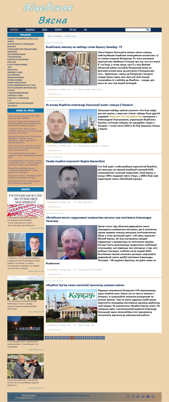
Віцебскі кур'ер (84, 146)
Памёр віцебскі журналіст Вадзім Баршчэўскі (75, 161)
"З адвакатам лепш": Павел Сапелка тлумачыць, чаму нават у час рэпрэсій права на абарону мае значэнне (25, 131)
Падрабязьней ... (55, 94)
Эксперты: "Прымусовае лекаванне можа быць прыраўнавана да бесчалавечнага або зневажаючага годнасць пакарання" (24, 123)
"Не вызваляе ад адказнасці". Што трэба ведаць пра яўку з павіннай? (23, 117)
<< (47, 338)
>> (102, 338)
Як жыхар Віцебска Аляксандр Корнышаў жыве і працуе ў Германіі (89, 105)
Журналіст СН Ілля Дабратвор (126, 116)
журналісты (95, 146)
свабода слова (96, 89)
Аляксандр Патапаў (85, 270)
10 (93, 338)
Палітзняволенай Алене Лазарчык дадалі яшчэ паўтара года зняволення (24, 182)
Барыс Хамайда (84, 89)
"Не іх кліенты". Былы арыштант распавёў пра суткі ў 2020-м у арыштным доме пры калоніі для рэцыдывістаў (24, 148)
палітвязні (98, 270)
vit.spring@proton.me (24, 398)
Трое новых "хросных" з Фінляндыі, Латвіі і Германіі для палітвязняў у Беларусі (25, 177)
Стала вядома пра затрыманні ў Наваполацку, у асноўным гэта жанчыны (23, 344)
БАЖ (80, 202)
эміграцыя (105, 146)
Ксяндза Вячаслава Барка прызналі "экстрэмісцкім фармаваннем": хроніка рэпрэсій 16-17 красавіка (23, 170)
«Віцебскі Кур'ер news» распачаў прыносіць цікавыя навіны (85, 285)
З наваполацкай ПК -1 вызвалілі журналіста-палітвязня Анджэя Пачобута (23, 382)
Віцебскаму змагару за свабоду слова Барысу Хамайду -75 (84, 47)
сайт (92, 325)
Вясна (52, 20)
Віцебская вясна (29, 395)
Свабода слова (65, 89)
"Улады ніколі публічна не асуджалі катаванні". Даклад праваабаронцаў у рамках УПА (25, 155)
